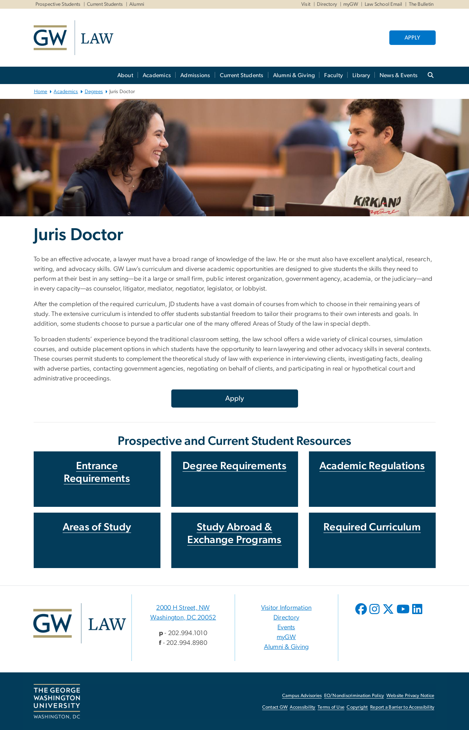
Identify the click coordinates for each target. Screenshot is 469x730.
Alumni (137, 4)
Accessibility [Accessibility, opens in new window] (302, 707)
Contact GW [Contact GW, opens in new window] (275, 707)
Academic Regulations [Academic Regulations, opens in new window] (372, 466)
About (125, 75)
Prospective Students (58, 4)
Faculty (333, 75)
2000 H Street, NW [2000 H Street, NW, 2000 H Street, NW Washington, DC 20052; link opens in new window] (183, 608)
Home (40, 91)
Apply (234, 398)
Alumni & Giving (294, 75)
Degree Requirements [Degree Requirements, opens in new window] (234, 466)
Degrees (94, 91)
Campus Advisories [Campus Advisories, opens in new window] (302, 695)
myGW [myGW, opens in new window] (286, 637)
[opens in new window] (361, 614)
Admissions (195, 75)
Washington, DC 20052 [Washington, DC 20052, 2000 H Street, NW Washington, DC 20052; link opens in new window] (183, 617)
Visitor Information (286, 608)
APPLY (412, 38)
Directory (327, 4)
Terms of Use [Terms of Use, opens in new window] (331, 707)
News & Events (399, 75)
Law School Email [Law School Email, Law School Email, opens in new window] (383, 4)
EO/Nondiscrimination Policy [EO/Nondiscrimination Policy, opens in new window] (354, 695)
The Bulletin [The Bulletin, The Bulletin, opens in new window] (421, 4)
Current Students (105, 4)
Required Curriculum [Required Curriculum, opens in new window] (372, 527)
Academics (157, 75)
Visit (305, 4)
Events (286, 627)
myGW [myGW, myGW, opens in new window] (350, 4)
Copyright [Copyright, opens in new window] (357, 707)
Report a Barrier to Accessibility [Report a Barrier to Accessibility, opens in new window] (402, 707)
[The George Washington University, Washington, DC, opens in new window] (57, 701)
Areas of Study (97, 527)
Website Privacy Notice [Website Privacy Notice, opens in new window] (410, 695)
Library (361, 75)
